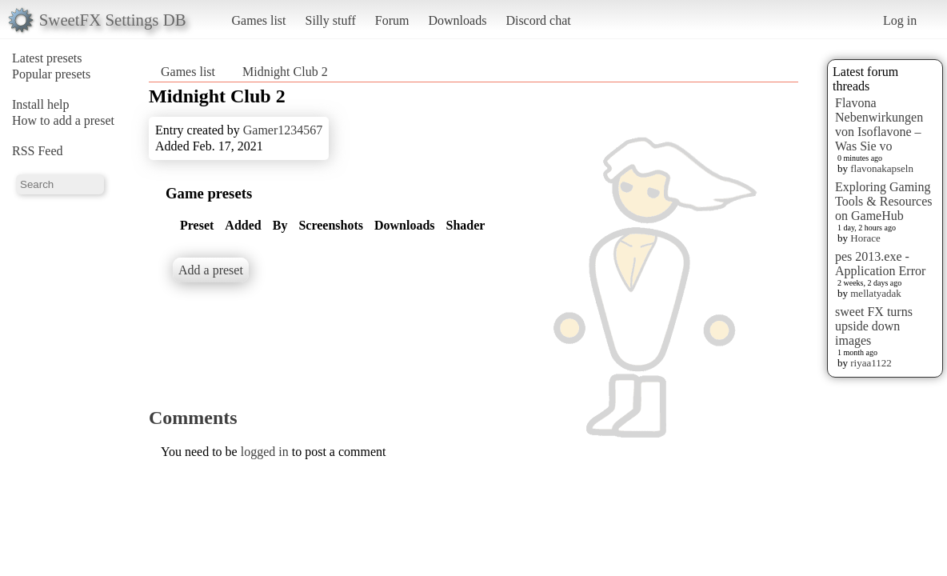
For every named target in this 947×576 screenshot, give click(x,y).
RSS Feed (37, 151)
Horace (865, 238)
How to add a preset (63, 120)
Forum (392, 20)
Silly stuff (331, 20)
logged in (265, 451)
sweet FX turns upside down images (874, 326)
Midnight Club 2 (285, 71)
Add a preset (210, 270)
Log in (900, 20)
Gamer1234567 (283, 130)
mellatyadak (875, 293)
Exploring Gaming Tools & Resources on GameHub (884, 201)
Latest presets (47, 58)
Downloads (457, 20)
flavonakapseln (881, 168)
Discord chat (537, 20)
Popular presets (51, 74)
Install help (41, 104)
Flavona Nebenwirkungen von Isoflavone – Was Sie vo (879, 124)
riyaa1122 (871, 363)
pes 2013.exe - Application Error (880, 264)
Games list (259, 20)
